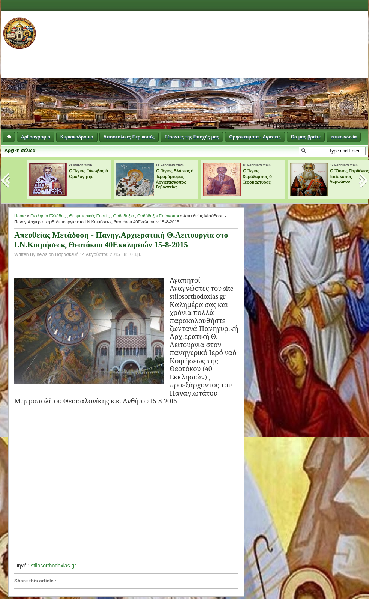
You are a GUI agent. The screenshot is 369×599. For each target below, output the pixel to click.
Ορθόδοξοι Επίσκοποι (158, 216)
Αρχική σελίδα (19, 150)
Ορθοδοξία (123, 216)
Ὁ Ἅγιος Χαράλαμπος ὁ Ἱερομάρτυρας (257, 176)
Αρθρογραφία (35, 137)
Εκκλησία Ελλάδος (48, 216)
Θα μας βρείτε (306, 137)
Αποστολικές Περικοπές (129, 137)
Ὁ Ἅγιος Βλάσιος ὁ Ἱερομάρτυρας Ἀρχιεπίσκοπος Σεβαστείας (175, 179)
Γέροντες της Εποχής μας (192, 137)
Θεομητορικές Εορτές (89, 216)
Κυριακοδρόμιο (76, 137)
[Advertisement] (259, 71)
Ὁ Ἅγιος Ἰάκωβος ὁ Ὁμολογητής (88, 174)
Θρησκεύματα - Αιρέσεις (254, 137)
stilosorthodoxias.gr (53, 566)
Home (20, 216)
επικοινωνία (344, 137)
